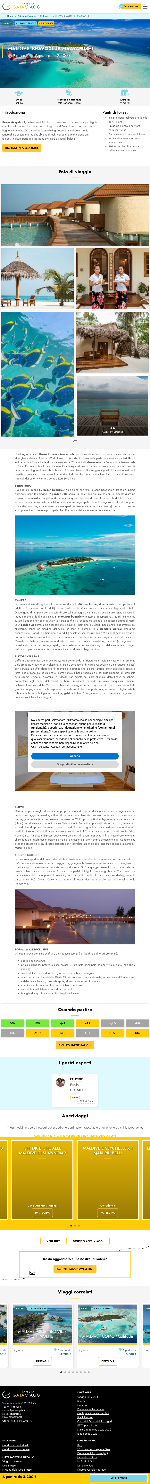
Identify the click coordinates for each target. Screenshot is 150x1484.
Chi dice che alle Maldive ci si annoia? (42, 1152)
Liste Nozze (9, 1441)
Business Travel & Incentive (92, 1449)
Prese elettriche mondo (90, 1385)
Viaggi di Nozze (11, 1437)
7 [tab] (85, 1348)
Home (10, 16)
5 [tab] (77, 1348)
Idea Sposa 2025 (87, 1409)
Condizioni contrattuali (15, 1421)
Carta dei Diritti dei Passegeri (94, 1397)
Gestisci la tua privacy (97, 1471)
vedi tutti (53, 1217)
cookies (70, 1471)
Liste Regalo (9, 1449)
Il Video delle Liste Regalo (17, 1453)
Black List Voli (85, 1393)
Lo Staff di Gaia (86, 1437)
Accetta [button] (75, 756)
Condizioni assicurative (15, 1425)
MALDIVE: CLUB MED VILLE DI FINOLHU (42, 1309)
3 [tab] (79, 1201)
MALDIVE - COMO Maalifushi (107, 1312)
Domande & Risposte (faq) (92, 1429)
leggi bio (78, 1098)
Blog (80, 1421)
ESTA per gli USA (87, 1401)
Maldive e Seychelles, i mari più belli (108, 1152)
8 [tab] (89, 1348)
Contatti (81, 1453)
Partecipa (42, 1188)
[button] (145, 6)
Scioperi (82, 1377)
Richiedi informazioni (75, 1045)
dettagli (42, 1337)
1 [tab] (71, 1201)
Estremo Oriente (27, 16)
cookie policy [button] (88, 731)
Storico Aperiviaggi (88, 1217)
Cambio (82, 1381)
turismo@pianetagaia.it (13, 1386)
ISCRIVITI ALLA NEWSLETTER (75, 1244)
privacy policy (47, 1471)
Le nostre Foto (85, 1441)
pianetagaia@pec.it (11, 1389)
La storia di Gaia (87, 1433)
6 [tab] (81, 1348)
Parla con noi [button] (129, 6)
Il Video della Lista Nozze (17, 1445)
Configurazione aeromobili (93, 1389)
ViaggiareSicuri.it (87, 1373)
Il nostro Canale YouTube (91, 1445)
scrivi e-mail (86, 1103)
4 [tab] (73, 1348)
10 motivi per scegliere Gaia (93, 1425)
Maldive (44, 16)
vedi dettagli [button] (119, 1478)
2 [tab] (75, 1201)
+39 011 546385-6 (11, 1382)
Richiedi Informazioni (21, 148)
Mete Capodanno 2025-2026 (94, 1405)
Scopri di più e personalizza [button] (75, 764)
